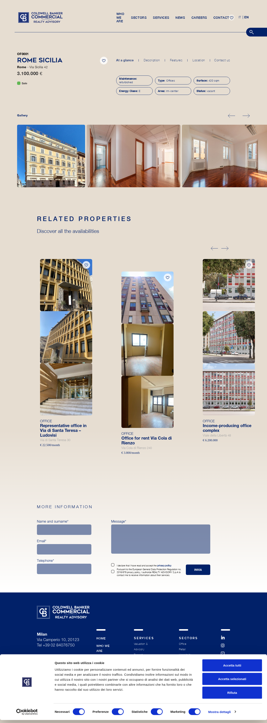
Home (101, 639)
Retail (182, 649)
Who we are (120, 19)
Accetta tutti (232, 668)
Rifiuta (232, 695)
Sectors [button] (139, 19)
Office (182, 644)
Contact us (222, 60)
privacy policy (163, 566)
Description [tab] (152, 60)
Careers (200, 19)
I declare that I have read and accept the (143, 566)
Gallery (22, 115)
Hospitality (185, 655)
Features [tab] (176, 60)
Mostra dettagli (219, 715)
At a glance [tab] (125, 60)
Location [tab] (198, 60)
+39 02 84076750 (59, 646)
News (181, 19)
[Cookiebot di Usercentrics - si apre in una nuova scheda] (27, 715)
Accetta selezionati (232, 682)
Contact (222, 19)
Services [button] (162, 19)
